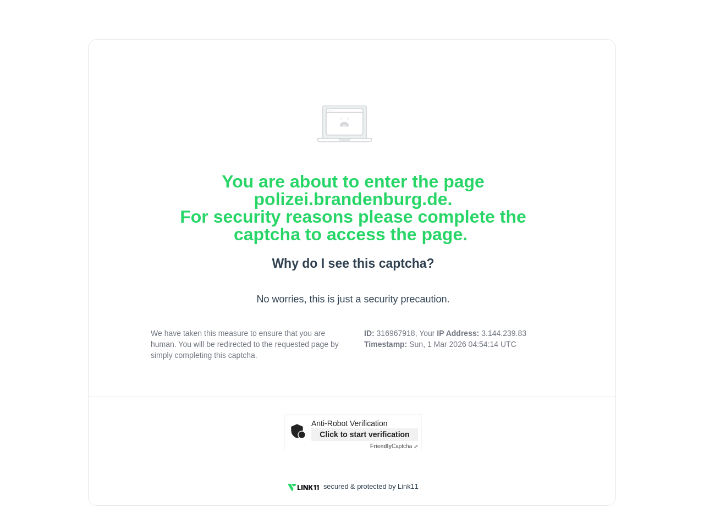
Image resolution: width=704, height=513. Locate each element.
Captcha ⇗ (394, 446)
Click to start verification (364, 434)
